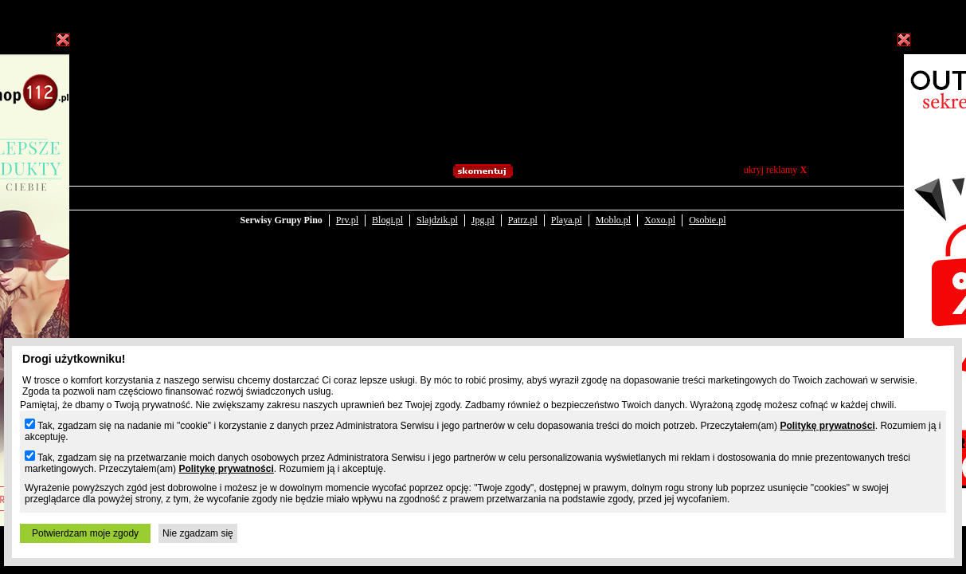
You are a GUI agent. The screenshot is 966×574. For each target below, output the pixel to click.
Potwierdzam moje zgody (85, 533)
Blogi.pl (387, 208)
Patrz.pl (523, 208)
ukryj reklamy (775, 169)
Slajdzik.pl (437, 208)
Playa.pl (566, 208)
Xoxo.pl (659, 208)
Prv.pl (347, 208)
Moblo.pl (613, 208)
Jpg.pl (483, 208)
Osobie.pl (707, 208)
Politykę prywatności (827, 425)
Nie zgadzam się (197, 533)
